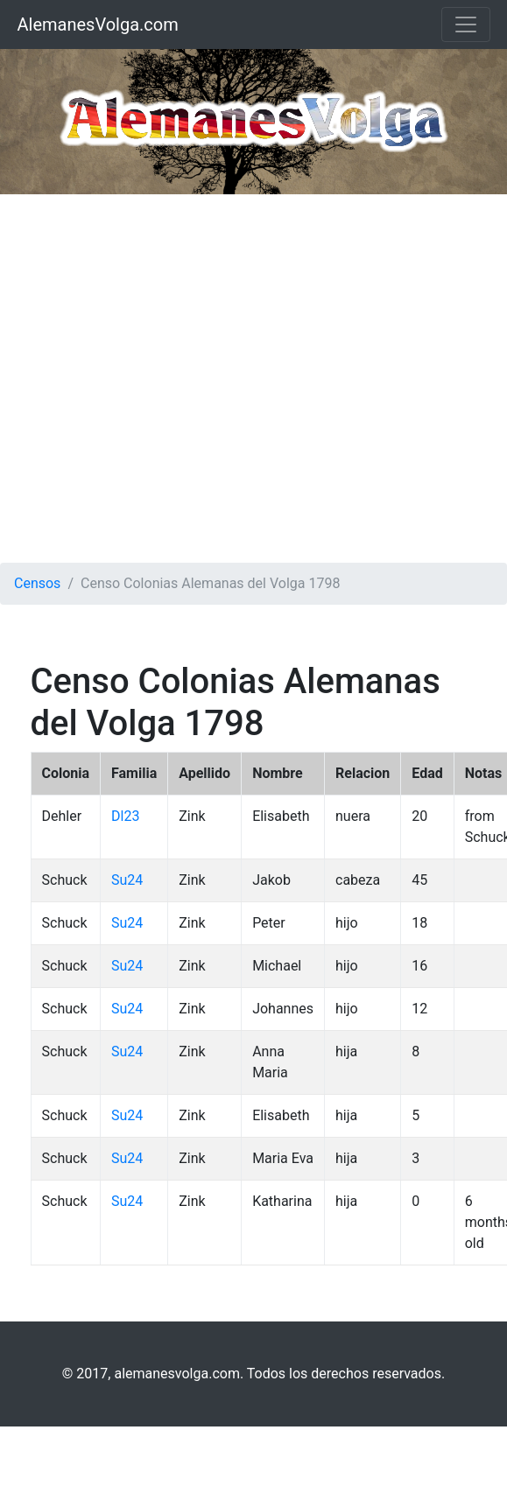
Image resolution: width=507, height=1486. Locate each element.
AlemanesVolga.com (98, 24)
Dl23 (125, 816)
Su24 (127, 880)
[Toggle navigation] (465, 24)
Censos (37, 583)
